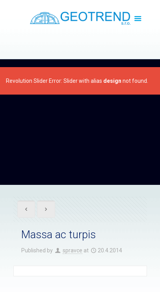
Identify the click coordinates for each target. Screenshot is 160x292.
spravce (72, 250)
